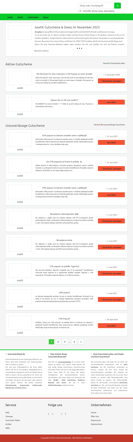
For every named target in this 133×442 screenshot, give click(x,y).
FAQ (7, 412)
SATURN (87, 11)
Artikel (8, 424)
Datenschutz (96, 424)
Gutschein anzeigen (111, 81)
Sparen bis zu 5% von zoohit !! (64, 100)
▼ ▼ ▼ (80, 48)
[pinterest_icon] (61, 413)
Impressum (96, 420)
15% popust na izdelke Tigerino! (64, 266)
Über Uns (95, 416)
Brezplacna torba (64, 240)
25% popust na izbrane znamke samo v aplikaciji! (64, 135)
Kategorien (33, 17)
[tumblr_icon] (65, 413)
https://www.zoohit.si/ (41, 51)
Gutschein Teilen (12, 420)
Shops (20, 17)
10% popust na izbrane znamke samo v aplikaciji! (64, 187)
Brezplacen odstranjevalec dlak (64, 214)
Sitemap (9, 416)
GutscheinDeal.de (64, 362)
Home (10, 17)
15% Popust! (64, 318)
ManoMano (109, 11)
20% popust (64, 292)
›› (81, 341)
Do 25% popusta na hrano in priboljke (64, 161)
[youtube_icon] (55, 421)
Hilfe (7, 428)
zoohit (20, 87)
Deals (46, 17)
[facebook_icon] (48, 413)
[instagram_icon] (52, 413)
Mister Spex (97, 11)
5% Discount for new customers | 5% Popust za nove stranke (64, 73)
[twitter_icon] (57, 413)
